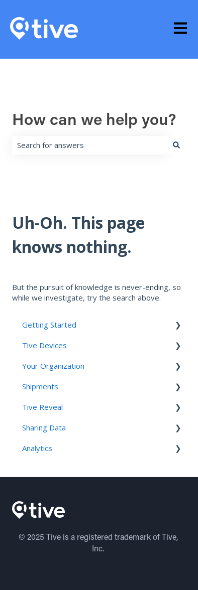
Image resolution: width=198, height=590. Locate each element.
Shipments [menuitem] (40, 386)
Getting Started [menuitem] (49, 325)
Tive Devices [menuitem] (44, 345)
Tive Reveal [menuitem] (42, 407)
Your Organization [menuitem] (53, 366)
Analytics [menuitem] (37, 448)
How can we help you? (94, 121)
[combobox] (89, 145)
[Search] (176, 145)
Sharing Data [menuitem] (44, 427)
